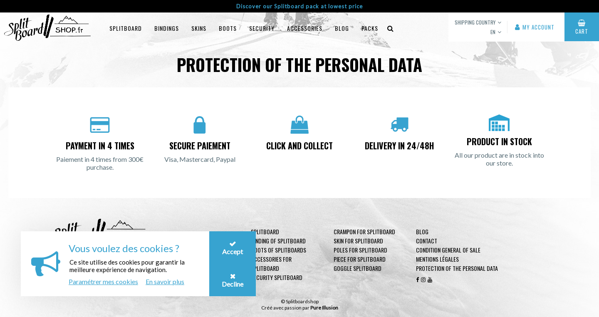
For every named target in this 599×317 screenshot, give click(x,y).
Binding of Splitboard (278, 240)
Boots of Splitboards (278, 249)
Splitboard (125, 28)
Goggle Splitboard (357, 268)
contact (426, 240)
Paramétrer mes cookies (103, 281)
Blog (422, 231)
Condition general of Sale (448, 249)
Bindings (166, 28)
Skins (198, 28)
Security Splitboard (276, 277)
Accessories (304, 28)
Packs (369, 28)
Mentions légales (437, 259)
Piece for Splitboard (360, 259)
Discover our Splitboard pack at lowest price (299, 6)
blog (342, 28)
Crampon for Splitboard (364, 231)
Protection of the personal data (457, 268)
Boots (228, 28)
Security (262, 28)
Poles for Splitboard (360, 249)
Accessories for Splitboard (271, 263)
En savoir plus (165, 281)
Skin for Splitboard (358, 240)
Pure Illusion (324, 308)
